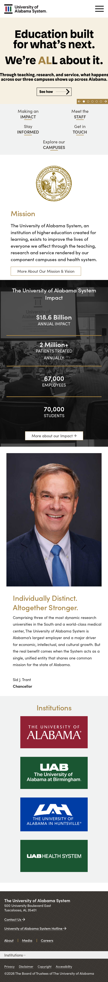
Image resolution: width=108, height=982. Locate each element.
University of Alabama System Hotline (35, 928)
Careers (47, 940)
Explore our (54, 144)
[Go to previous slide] (79, 101)
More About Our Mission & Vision (45, 271)
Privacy (9, 966)
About (8, 940)
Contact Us (14, 919)
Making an (28, 113)
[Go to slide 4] (97, 101)
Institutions (14, 955)
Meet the (80, 113)
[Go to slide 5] (101, 101)
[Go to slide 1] (84, 101)
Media (27, 940)
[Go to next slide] (105, 101)
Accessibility (64, 966)
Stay (28, 128)
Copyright (45, 966)
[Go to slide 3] (92, 101)
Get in (80, 128)
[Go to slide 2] (88, 101)
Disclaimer (26, 966)
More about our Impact (52, 435)
